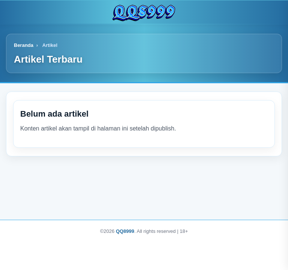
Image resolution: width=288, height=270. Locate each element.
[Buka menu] (13, 12)
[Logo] (144, 12)
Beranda (23, 45)
